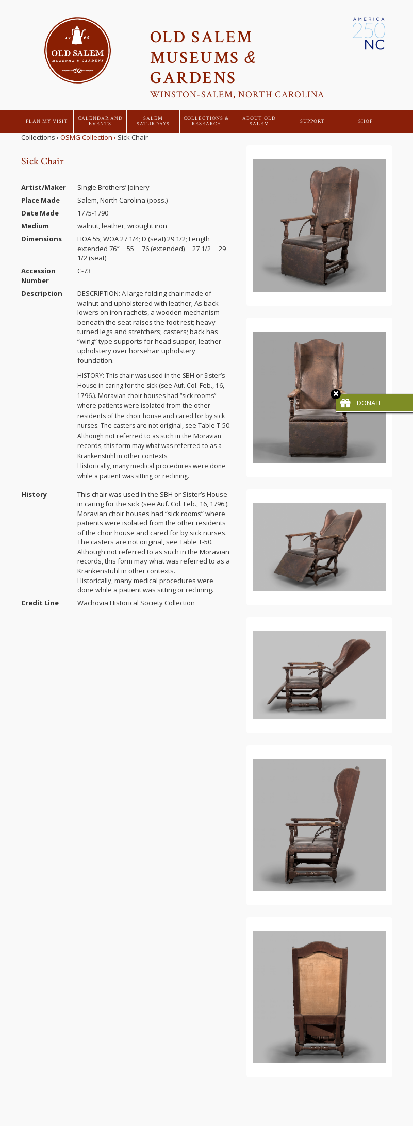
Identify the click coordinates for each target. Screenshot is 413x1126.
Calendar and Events (100, 121)
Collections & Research (206, 121)
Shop (365, 121)
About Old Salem (259, 121)
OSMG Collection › (88, 137)
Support (312, 121)
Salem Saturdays (153, 121)
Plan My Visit (47, 121)
